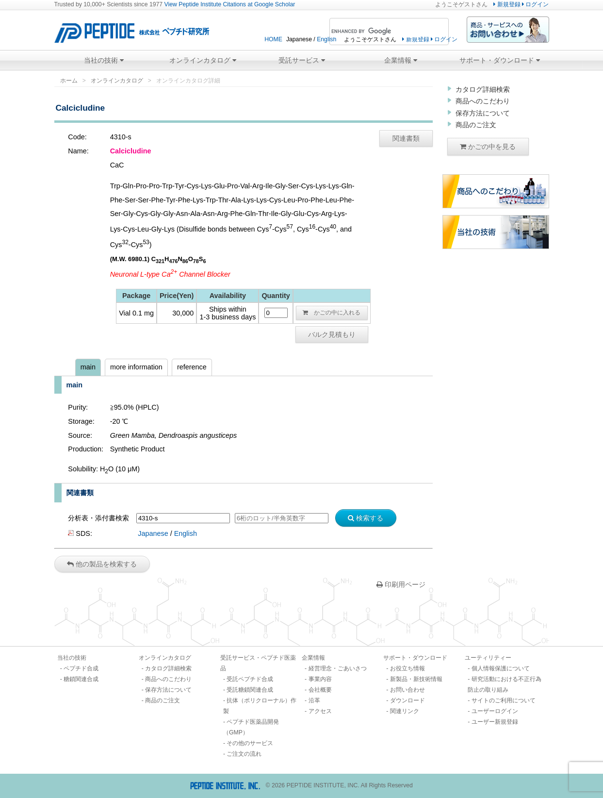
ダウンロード (407, 700)
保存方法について (483, 113)
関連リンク (404, 711)
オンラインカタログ (202, 60)
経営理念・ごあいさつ (338, 668)
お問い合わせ (407, 689)
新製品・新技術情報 (416, 679)
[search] (376, 31)
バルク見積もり (332, 334)
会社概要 (320, 689)
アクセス (320, 711)
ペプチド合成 (81, 668)
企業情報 (400, 60)
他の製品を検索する (102, 564)
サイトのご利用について (504, 700)
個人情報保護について (501, 668)
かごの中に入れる (331, 312)
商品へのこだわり (483, 101)
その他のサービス (250, 743)
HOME (273, 39)
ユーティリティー (488, 657)
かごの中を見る (488, 146)
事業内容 (320, 679)
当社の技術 (104, 60)
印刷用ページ (400, 584)
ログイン (535, 4)
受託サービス (301, 60)
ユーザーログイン (495, 711)
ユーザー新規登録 (495, 721)
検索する (365, 518)
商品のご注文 (476, 125)
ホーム (69, 80)
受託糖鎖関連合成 (250, 689)
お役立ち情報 (407, 668)
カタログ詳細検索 (483, 89)
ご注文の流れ (244, 753)
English (326, 39)
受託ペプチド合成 (250, 679)
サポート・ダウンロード (499, 60)
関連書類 (406, 138)
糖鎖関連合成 (81, 679)
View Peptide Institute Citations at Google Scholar (229, 4)
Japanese (153, 533)
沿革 (314, 700)
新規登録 (506, 4)
